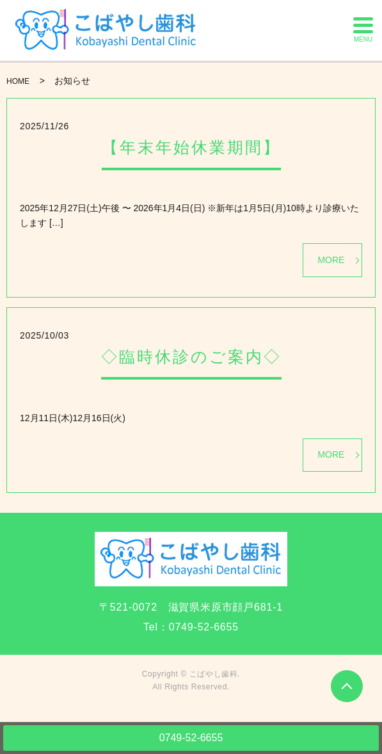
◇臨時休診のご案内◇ (191, 356)
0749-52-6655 (191, 737)
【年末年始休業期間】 (191, 147)
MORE (330, 260)
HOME (17, 81)
